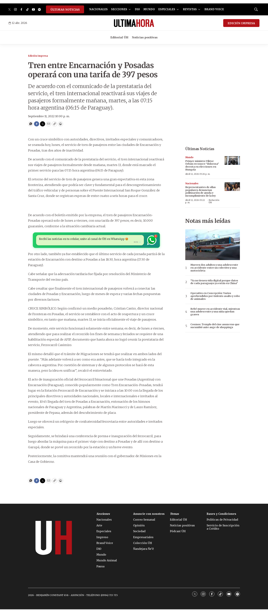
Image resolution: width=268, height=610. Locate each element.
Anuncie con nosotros (149, 514)
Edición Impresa (38, 55)
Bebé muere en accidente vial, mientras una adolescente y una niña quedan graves (215, 311)
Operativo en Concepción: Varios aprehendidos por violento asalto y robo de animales (215, 296)
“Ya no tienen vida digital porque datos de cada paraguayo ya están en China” (214, 282)
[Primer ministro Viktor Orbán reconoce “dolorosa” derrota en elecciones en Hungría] (232, 160)
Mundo (189, 157)
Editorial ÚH (119, 37)
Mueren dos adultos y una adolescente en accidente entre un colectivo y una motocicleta (214, 267)
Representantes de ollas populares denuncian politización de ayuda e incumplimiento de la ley (200, 191)
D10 (137, 9)
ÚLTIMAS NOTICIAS (65, 9)
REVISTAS (190, 9)
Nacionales (191, 183)
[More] (130, 9)
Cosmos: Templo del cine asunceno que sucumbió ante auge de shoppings (214, 326)
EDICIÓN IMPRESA (241, 23)
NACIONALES (98, 9)
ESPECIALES (166, 9)
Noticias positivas (145, 37)
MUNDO (149, 9)
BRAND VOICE (214, 9)
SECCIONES (119, 9)
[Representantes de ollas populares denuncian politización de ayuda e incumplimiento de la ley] (232, 186)
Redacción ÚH (214, 201)
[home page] (134, 23)
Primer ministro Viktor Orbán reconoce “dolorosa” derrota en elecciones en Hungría (202, 165)
